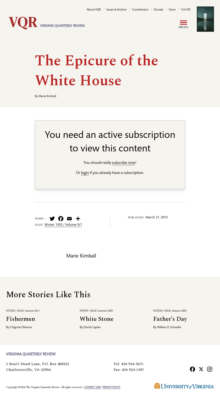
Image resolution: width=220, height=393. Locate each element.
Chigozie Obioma (21, 327)
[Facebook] (192, 369)
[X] (201, 369)
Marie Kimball (47, 96)
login (85, 173)
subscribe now (123, 163)
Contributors (140, 9)
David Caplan (92, 327)
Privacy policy (111, 387)
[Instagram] (209, 369)
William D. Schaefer (169, 327)
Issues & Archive (116, 9)
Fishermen (20, 319)
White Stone (96, 319)
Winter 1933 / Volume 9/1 (63, 225)
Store (172, 9)
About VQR (94, 9)
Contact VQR (92, 387)
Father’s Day (170, 319)
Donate (158, 9)
